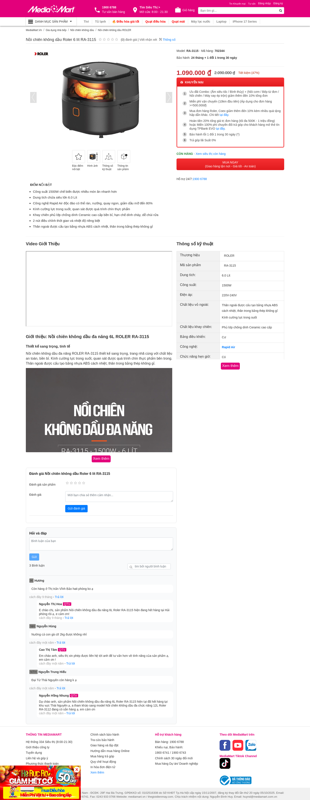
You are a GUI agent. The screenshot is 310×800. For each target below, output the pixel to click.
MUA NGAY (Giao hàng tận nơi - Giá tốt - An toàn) (230, 163)
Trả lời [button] (59, 596)
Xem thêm (97, 768)
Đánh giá (35, 494)
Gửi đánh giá (76, 508)
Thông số (167, 39)
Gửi (34, 556)
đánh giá (131, 39)
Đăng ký (278, 3)
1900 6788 (200, 178)
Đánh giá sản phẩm (42, 484)
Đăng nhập (264, 3)
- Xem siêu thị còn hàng (210, 153)
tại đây (224, 115)
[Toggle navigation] (51, 21)
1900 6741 (162, 750)
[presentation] (33, 97)
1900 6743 (179, 750)
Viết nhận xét (148, 39)
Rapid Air (228, 347)
